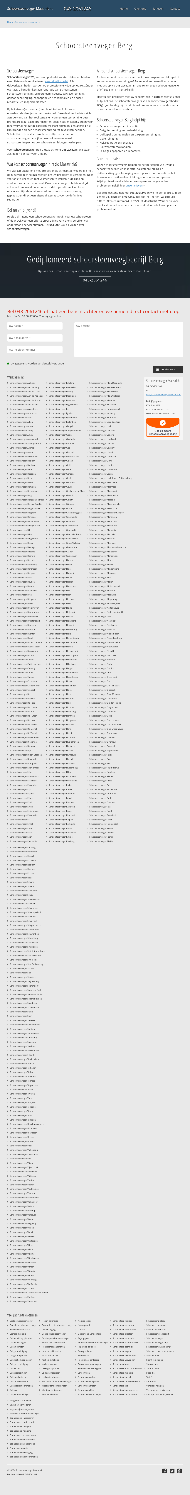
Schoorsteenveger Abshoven (23, 413)
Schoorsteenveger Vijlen (21, 1163)
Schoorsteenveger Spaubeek (23, 1003)
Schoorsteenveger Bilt (20, 530)
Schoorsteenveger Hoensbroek (63, 677)
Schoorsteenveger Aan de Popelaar (26, 395)
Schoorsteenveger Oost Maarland (105, 694)
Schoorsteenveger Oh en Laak (104, 685)
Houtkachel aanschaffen (53, 1346)
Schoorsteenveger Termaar (22, 1080)
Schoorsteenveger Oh (100, 681)
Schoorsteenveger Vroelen (22, 1193)
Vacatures (151, 1381)
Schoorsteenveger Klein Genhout (105, 387)
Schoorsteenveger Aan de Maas (25, 391)
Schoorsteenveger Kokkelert (102, 404)
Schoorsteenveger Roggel (22, 856)
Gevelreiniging (49, 1329)
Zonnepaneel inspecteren (22, 1417)
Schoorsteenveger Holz (59, 702)
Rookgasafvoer (85, 1351)
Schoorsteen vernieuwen (124, 1355)
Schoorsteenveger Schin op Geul (25, 912)
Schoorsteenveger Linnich (101, 465)
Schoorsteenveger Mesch (101, 560)
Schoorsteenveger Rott (20, 877)
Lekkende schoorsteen (52, 1377)
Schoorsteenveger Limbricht (102, 456)
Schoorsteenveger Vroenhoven (24, 1197)
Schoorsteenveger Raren (100, 819)
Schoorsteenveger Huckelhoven (64, 741)
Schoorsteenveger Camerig (22, 668)
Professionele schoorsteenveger (93, 1342)
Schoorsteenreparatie (156, 1325)
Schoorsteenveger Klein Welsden (104, 395)
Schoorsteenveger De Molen (23, 724)
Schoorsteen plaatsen (123, 1333)
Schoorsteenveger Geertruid (62, 452)
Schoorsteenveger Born (21, 577)
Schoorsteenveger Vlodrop (22, 1180)
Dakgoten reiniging (19, 1364)
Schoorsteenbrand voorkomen (127, 1368)
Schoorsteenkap (120, 1385)
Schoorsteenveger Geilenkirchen (64, 456)
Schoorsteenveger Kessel (60, 828)
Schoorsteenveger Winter (22, 1266)
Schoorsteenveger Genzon (61, 473)
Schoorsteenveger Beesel (21, 482)
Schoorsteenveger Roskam (22, 864)
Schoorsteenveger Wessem (22, 1236)
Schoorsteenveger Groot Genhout (65, 534)
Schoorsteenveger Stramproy (23, 1037)
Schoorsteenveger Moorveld (102, 594)
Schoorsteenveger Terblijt (22, 1063)
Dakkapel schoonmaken (21, 1385)
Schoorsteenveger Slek (20, 972)
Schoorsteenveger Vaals (21, 1145)
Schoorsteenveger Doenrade (23, 759)
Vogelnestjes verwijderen (22, 1409)
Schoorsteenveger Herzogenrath (64, 651)
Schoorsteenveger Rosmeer (23, 869)
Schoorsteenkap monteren (125, 1390)
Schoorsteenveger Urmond (22, 1141)
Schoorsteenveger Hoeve (60, 681)
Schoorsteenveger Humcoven (63, 754)
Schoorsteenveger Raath (100, 811)
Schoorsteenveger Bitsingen (23, 547)
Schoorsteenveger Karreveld (62, 806)
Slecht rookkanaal (154, 1359)
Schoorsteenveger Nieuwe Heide (104, 642)
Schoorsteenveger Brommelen (24, 616)
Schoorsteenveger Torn (21, 1115)
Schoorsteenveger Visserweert (24, 1171)
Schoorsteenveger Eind (21, 802)
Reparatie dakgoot (86, 1346)
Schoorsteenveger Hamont (61, 573)
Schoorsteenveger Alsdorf (22, 426)
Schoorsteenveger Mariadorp (103, 525)
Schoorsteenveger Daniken (22, 698)
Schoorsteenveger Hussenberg (63, 767)
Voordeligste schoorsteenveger (24, 1413)
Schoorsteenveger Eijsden (22, 793)
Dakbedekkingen (18, 1342)
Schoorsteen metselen (123, 1325)
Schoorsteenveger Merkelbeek (103, 555)
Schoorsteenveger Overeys (102, 737)
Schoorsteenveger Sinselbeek (24, 946)
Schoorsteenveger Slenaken (23, 977)
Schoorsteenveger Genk (60, 469)
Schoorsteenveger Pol (99, 785)
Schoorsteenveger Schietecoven (25, 899)
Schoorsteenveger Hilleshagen (63, 664)
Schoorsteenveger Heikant (61, 616)
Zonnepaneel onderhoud (22, 1422)
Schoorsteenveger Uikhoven (23, 1128)
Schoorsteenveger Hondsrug (62, 711)
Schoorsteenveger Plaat (100, 780)
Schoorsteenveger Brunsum (23, 629)
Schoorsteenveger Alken (21, 421)
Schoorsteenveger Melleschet (103, 551)
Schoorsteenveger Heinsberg (62, 620)
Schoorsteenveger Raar (100, 806)
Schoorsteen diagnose (88, 1381)
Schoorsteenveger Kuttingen (102, 417)
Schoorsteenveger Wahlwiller (23, 1201)
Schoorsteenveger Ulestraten (23, 1132)
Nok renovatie (84, 1320)
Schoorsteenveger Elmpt (21, 823)
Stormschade (152, 1368)
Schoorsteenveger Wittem (22, 1275)
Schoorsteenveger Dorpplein (23, 763)
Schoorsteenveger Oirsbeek (102, 689)
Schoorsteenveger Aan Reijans (24, 404)
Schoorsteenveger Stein (21, 1015)
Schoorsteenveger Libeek (101, 452)
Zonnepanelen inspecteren (22, 1439)
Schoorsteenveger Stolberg (22, 1029)
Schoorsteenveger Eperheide (23, 841)
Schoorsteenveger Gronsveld (62, 530)
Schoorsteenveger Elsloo (21, 828)
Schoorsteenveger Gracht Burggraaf (65, 512)
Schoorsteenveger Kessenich (62, 832)
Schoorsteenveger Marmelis (102, 530)
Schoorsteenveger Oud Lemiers (104, 720)
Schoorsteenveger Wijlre (21, 1249)
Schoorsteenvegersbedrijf (158, 1346)
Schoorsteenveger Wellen (22, 1227)
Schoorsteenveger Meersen (102, 538)
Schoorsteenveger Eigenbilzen (24, 785)
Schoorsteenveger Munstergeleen (105, 603)
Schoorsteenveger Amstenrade (24, 439)
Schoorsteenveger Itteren (61, 789)
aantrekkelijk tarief (56, 81)
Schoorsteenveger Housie (61, 733)
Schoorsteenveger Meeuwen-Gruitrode (107, 547)
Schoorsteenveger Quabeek (102, 802)
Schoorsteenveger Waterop (23, 1210)
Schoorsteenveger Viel (20, 1158)
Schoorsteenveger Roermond (24, 851)
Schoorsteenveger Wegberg (23, 1223)
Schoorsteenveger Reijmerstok (103, 823)
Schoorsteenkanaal (122, 1377)
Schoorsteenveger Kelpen (61, 819)
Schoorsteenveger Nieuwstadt (103, 646)
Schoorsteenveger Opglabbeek (104, 707)
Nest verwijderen (50, 1394)
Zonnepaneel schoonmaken (23, 1435)
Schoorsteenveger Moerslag (102, 573)
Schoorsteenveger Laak (100, 426)
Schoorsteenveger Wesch (21, 1232)
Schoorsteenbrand (121, 1364)
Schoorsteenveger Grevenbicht (63, 525)
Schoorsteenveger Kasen (60, 811)
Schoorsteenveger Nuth (100, 664)
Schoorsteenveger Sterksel (22, 1020)
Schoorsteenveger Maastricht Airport (106, 512)
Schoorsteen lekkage (122, 1320)
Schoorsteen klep (86, 1390)
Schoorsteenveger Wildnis (22, 1253)
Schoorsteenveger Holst (60, 694)
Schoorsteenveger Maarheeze (103, 482)
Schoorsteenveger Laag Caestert (104, 421)
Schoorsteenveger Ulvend (22, 1137)
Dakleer (13, 1390)
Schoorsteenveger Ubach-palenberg (27, 1124)
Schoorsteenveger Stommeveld (24, 1033)
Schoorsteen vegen (122, 1351)
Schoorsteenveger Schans (22, 881)
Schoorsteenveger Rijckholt (102, 841)
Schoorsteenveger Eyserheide (63, 417)
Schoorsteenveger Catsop (22, 677)
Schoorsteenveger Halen (60, 564)
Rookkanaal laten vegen (89, 1364)
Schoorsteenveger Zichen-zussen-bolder (29, 1292)
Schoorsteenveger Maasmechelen (105, 504)
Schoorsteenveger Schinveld (23, 920)
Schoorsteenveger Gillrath (61, 499)
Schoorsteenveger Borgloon (23, 573)
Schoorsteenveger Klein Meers (103, 391)
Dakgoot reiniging (18, 1351)
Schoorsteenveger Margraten (103, 516)
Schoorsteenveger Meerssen (102, 543)
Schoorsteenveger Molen (101, 581)
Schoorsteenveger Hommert (62, 707)
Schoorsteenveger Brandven (23, 590)
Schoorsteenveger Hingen (61, 668)
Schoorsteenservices (156, 1329)
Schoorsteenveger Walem (22, 1206)
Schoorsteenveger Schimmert (24, 908)
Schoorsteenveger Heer (60, 594)
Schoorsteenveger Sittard (22, 968)
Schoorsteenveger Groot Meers (63, 538)
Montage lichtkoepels (52, 1390)
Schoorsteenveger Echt (20, 772)
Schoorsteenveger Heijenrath (62, 612)
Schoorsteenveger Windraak (23, 1262)
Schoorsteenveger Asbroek (22, 447)
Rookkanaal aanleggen (89, 1359)
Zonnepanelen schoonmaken (24, 1456)
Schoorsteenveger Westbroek (24, 1240)
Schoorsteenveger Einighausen (24, 811)
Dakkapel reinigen (18, 1372)
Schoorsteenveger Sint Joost (23, 959)
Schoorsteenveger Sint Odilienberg (26, 964)
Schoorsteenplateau (155, 1320)
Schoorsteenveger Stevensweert (25, 1024)
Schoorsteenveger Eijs (20, 789)
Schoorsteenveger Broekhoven (24, 607)
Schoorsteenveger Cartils (21, 672)
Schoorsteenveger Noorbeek (102, 655)
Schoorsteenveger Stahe (21, 1011)
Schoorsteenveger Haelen (61, 560)
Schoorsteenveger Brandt (22, 586)
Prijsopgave (83, 1338)
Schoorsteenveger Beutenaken (24, 521)
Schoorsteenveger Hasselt (61, 581)
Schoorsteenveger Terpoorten (24, 1085)
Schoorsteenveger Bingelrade (24, 538)
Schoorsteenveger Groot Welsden (64, 543)
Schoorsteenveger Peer (100, 759)
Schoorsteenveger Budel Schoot (25, 646)
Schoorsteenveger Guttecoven (63, 555)
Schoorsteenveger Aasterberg (24, 409)
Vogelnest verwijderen (20, 1404)
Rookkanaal (83, 1355)
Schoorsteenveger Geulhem (62, 482)
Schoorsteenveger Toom (21, 1111)
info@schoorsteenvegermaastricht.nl (163, 394)
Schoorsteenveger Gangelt (61, 426)
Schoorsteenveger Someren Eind (25, 990)
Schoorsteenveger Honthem (62, 715)
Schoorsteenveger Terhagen (23, 1067)
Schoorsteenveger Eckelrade (23, 780)
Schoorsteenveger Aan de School (25, 400)
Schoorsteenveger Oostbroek (103, 698)
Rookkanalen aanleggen (89, 1368)
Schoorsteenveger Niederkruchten (105, 638)
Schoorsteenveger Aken (21, 417)
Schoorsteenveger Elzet (21, 832)
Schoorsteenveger (154, 1338)
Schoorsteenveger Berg (27, 21)
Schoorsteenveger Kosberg (102, 413)
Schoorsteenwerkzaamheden (160, 1351)
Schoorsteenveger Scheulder (23, 890)
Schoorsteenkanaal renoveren (127, 1381)
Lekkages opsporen (51, 1368)
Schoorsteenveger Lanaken (102, 430)
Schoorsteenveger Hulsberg (62, 746)
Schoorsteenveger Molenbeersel (104, 586)
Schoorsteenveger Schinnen (23, 916)
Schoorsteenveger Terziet (21, 1089)
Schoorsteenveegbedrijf (157, 1333)
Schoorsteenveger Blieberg (22, 551)
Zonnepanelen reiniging (21, 1452)
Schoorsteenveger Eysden (61, 413)
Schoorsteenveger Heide (60, 607)
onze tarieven (134, 185)
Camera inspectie (18, 1333)
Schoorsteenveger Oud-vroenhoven (106, 728)
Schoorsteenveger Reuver (101, 832)
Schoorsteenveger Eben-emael (24, 767)
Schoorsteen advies (87, 1377)
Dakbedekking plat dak (21, 1338)
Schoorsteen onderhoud (124, 1329)
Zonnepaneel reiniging (20, 1430)
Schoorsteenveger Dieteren (23, 746)
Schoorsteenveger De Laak (22, 720)
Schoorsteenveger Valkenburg (24, 1149)
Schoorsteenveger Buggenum (24, 651)
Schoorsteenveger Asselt (21, 452)
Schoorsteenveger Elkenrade (23, 815)
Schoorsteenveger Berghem (23, 512)
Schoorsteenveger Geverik (61, 495)
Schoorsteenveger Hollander (62, 685)
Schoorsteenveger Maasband (103, 491)
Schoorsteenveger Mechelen (102, 534)
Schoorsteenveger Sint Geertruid (25, 955)
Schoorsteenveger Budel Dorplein (26, 642)
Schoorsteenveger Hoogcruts (62, 720)
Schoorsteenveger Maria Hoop (103, 521)
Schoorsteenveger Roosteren (23, 860)
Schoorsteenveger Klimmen (102, 400)
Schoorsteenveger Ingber (60, 785)
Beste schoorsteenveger (21, 1320)
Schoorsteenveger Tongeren (23, 1102)
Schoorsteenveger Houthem (62, 737)
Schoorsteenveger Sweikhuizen (24, 1050)
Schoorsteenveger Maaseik (102, 499)
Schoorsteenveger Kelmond (62, 815)
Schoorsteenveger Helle (60, 633)
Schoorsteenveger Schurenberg (24, 933)
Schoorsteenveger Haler (60, 568)
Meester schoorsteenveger (54, 1385)
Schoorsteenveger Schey (21, 894)
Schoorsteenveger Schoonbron (24, 929)
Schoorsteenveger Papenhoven (104, 750)
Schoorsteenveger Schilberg (23, 903)
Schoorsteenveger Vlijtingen (23, 1176)
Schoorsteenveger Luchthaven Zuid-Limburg (110, 478)
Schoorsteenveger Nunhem (102, 659)
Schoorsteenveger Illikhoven (62, 776)
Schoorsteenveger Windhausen (24, 1258)
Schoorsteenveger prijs (157, 1342)
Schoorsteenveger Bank (21, 469)
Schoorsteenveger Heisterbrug (63, 629)
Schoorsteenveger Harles (60, 577)
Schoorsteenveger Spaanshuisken (26, 998)
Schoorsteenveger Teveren (22, 1093)
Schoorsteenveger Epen (21, 836)
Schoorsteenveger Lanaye (101, 434)
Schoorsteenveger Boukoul (23, 581)
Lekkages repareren (51, 1372)
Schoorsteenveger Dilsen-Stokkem (26, 754)
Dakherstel (15, 1368)
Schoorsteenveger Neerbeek (102, 620)
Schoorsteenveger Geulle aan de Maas (67, 491)
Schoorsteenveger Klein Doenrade (105, 382)
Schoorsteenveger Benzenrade (24, 491)
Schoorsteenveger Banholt (22, 465)
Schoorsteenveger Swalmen (23, 1046)
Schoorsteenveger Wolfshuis (23, 1284)
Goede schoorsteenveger (53, 1333)
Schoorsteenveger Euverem (62, 400)
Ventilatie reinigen (155, 1385)
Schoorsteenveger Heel (59, 590)
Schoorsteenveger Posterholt (103, 789)
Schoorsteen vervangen (124, 1359)
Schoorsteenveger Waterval (23, 1214)
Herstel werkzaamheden (53, 1342)
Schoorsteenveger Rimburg (23, 847)
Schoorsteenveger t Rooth (22, 1054)
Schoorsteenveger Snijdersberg (24, 981)
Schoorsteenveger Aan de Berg (24, 387)
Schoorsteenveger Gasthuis (62, 439)
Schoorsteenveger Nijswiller (102, 651)
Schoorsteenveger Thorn (21, 1098)
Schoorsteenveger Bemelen (23, 486)
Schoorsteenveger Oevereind (103, 677)
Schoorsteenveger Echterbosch (24, 776)
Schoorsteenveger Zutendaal (23, 1301)
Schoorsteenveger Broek (21, 603)
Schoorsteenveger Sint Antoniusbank (27, 951)
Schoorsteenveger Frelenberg (62, 421)
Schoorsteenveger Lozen (101, 473)
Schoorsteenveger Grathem (62, 521)
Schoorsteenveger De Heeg (22, 702)
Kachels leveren (49, 1364)
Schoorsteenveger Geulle (60, 486)
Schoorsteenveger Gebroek (61, 443)
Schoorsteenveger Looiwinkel (103, 469)
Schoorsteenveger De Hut (22, 711)
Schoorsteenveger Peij (99, 763)
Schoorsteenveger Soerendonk (24, 985)
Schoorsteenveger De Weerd (23, 733)
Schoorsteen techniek (123, 1346)
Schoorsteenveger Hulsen (61, 750)
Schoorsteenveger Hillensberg (63, 659)
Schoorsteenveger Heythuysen (63, 655)
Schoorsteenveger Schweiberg (24, 938)
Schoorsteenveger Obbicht (102, 668)
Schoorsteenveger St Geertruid (24, 1007)
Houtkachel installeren (52, 1351)
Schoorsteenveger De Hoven (23, 707)
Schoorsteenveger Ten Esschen (24, 1059)
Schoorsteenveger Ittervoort (62, 793)
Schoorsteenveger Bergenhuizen (25, 508)
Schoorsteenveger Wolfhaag (23, 1279)
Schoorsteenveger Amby (21, 434)
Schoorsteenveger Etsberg (61, 391)
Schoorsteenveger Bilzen (21, 534)
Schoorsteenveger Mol (100, 577)
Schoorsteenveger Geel (59, 447)
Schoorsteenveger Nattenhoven (104, 607)
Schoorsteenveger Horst (60, 728)
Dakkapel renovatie (19, 1381)
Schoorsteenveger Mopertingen (104, 599)
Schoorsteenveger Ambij (21, 430)
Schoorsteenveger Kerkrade (62, 823)
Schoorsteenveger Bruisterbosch (25, 620)
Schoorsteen (84, 1372)
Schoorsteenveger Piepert (101, 776)
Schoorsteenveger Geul (60, 478)
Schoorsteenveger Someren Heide (26, 994)
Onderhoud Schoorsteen (90, 1333)
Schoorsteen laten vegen (89, 1394)
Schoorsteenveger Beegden (23, 473)
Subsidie (150, 1372)
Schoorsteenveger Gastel (60, 434)
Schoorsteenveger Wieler (21, 1245)
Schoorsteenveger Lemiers (101, 443)
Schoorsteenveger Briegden (23, 599)
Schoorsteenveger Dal (20, 694)
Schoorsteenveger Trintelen (23, 1119)
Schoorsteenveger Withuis (22, 1271)
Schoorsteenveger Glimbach (62, 504)
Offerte (81, 1329)
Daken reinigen (17, 1346)
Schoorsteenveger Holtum (61, 698)
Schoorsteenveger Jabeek (61, 798)
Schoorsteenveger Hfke (60, 772)
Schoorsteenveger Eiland (21, 798)
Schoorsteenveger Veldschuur (24, 1154)
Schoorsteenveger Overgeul (102, 741)
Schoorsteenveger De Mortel (23, 728)
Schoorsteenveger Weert (21, 1219)
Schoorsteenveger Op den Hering (105, 702)
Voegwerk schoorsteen (20, 1400)
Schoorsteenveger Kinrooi (61, 836)
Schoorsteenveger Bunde (22, 655)
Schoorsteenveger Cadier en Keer (25, 664)
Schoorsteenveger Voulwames (24, 1188)
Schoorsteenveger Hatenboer (62, 586)
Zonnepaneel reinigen (20, 1426)
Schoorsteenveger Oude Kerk (103, 733)
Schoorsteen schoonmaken (126, 1342)
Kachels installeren (51, 1359)
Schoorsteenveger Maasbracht (103, 495)
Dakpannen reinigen (19, 1394)
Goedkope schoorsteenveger (55, 1338)
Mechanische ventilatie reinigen (57, 1381)
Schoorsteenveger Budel (21, 638)
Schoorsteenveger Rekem (101, 828)
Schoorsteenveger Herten (61, 646)
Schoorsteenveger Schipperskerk (25, 925)
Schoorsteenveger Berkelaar (23, 516)
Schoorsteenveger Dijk (20, 750)
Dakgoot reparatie (18, 1355)
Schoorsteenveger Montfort (102, 590)
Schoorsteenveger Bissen (21, 543)
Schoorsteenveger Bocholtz (23, 560)
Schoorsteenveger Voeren (22, 1184)
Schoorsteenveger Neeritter (102, 629)
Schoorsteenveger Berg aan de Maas (27, 499)
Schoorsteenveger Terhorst (22, 1072)
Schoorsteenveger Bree (21, 594)
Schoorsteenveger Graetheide (63, 516)
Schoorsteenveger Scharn (22, 886)
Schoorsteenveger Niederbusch (104, 633)
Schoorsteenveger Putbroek (102, 793)
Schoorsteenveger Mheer (101, 564)
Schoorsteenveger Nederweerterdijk (106, 612)
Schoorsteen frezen (87, 1385)
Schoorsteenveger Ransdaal (102, 815)
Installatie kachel (50, 1355)
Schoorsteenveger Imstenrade (63, 780)
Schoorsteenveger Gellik (60, 465)
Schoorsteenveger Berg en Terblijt (26, 504)
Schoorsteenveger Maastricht (30, 8)
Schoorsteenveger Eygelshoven (63, 404)
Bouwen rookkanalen (20, 1329)
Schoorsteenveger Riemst (101, 836)
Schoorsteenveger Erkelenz (61, 382)
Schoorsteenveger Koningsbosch (104, 409)
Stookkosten (152, 1364)
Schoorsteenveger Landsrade (103, 439)
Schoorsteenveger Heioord (61, 625)
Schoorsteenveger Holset (60, 689)
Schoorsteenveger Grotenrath (63, 547)
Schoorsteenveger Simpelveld (24, 942)
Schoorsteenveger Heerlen (61, 599)
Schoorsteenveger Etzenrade (62, 395)
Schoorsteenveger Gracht (61, 508)
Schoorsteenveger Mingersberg (104, 568)
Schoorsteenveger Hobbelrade (63, 672)
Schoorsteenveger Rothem (22, 873)
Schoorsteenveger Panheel (102, 746)
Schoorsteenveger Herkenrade (63, 642)
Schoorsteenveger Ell (20, 819)
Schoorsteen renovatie (123, 1338)
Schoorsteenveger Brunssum (23, 625)
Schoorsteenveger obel (100, 672)
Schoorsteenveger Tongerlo (23, 1106)
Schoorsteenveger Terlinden (23, 1076)
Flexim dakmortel (50, 1320)
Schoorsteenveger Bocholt (22, 555)
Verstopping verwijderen (158, 1390)
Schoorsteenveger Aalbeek (22, 382)
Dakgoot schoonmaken (21, 1359)
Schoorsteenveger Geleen (61, 460)
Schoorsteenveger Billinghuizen (25, 525)
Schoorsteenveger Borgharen (23, 568)
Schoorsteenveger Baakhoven (24, 456)
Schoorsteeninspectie (123, 1372)
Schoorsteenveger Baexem (22, 460)
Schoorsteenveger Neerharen (103, 625)
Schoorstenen (152, 1355)
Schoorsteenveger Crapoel (22, 689)
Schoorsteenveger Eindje (21, 806)
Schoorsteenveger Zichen (22, 1288)
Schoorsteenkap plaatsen (125, 1394)
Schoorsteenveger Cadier (21, 659)
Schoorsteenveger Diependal (23, 741)
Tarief (149, 1377)
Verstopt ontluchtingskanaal (159, 1394)
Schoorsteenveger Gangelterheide (65, 430)
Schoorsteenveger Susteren (23, 1042)
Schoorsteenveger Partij (100, 754)
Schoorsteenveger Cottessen (23, 681)
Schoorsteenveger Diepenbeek (24, 737)
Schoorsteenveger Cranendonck (25, 685)
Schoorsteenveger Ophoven (102, 711)
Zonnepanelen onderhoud (22, 1443)
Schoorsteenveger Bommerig (23, 564)
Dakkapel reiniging (19, 1377)
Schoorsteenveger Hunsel (61, 759)
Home (10, 21)
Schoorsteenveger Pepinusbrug (104, 767)
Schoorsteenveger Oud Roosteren (105, 724)
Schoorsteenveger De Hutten (23, 715)
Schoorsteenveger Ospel (100, 715)
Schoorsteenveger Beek (21, 478)
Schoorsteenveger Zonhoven (23, 1297)
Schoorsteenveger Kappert (61, 802)
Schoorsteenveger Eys (59, 409)
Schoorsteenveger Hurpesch (62, 763)
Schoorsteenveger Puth (100, 798)
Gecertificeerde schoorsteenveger (57, 1325)
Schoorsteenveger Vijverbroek (24, 1167)
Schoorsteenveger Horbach (61, 724)
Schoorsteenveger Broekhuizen (24, 612)
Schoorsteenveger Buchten (22, 633)
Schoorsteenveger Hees (60, 603)
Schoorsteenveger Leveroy (102, 447)
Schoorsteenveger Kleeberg (62, 841)
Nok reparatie (84, 1325)
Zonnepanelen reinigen (21, 1448)
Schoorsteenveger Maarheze (102, 486)
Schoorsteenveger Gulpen (61, 551)
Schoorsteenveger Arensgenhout (25, 443)
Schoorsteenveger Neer (100, 616)
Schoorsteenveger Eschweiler (62, 387)
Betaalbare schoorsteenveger (23, 1325)
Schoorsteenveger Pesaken (102, 772)
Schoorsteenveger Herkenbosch (64, 638)
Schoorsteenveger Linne (100, 460)
